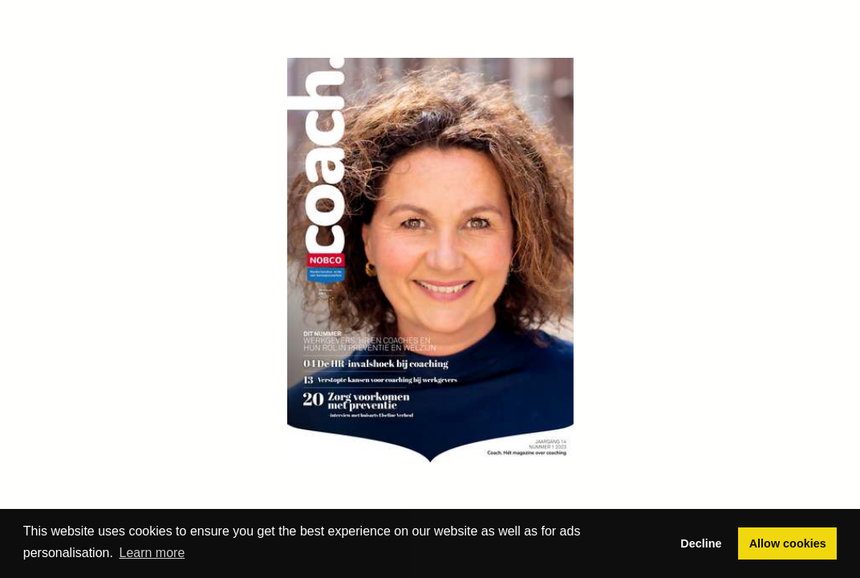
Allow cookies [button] (787, 543)
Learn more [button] (152, 553)
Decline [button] (700, 543)
